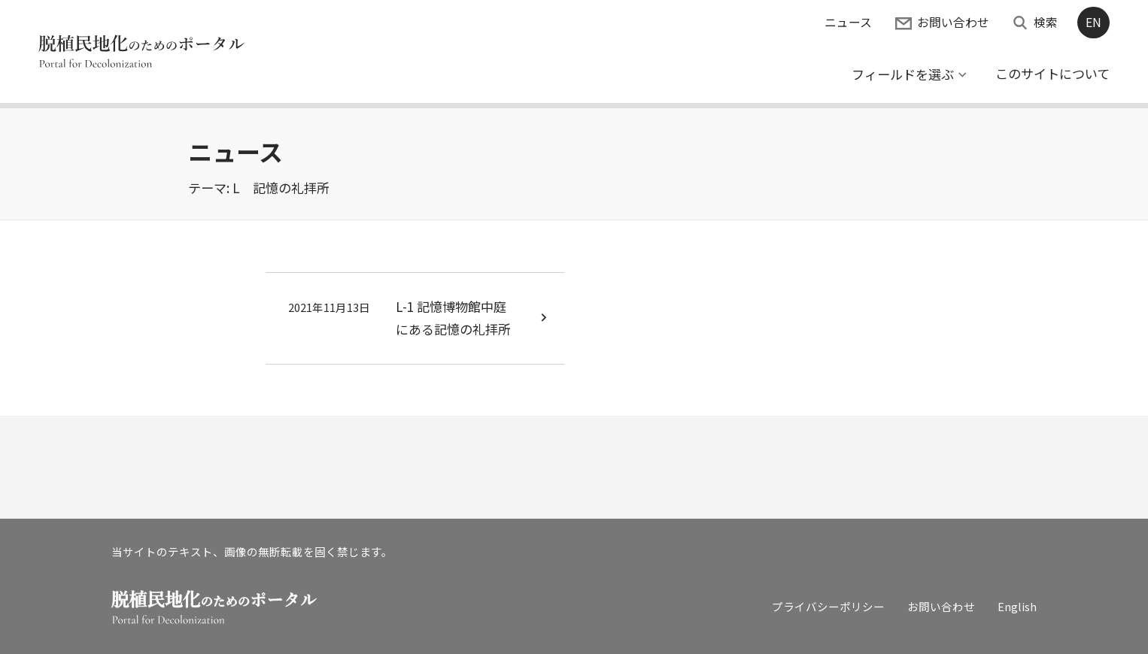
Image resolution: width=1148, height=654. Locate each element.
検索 (1046, 22)
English (1017, 606)
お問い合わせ (953, 22)
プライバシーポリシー (828, 606)
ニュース (848, 22)
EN (1093, 22)
